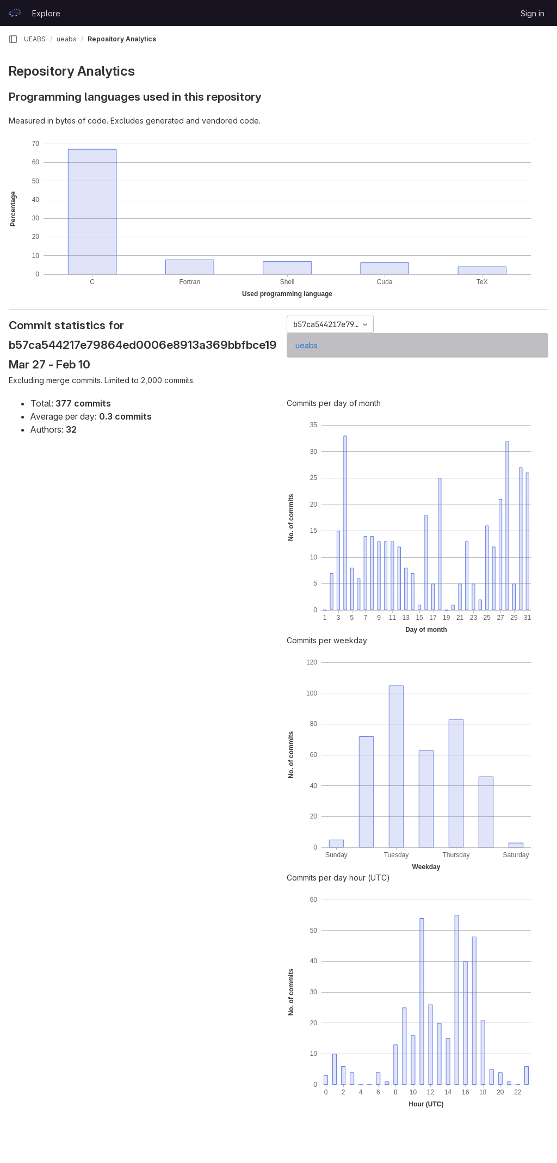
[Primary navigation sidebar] (13, 39)
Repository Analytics (122, 39)
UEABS (35, 39)
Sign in (532, 13)
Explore (46, 13)
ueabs (306, 345)
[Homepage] (14, 13)
